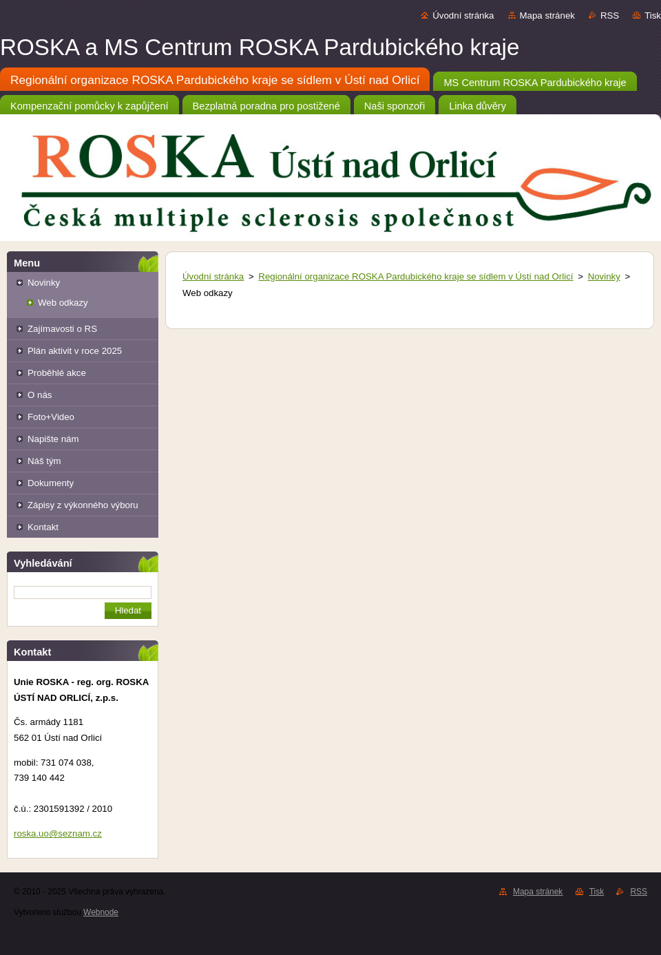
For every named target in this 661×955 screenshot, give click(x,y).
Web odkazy (63, 302)
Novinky (44, 282)
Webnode (100, 912)
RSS (609, 15)
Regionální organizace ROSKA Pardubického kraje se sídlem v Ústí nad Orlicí (415, 276)
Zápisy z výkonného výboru (83, 505)
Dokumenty (51, 483)
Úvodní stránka (463, 15)
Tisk (652, 15)
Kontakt (43, 527)
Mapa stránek (547, 15)
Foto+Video (51, 417)
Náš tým (44, 461)
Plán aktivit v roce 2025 (75, 351)
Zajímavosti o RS (62, 329)
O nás (40, 395)
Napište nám (53, 439)
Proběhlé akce (57, 373)
